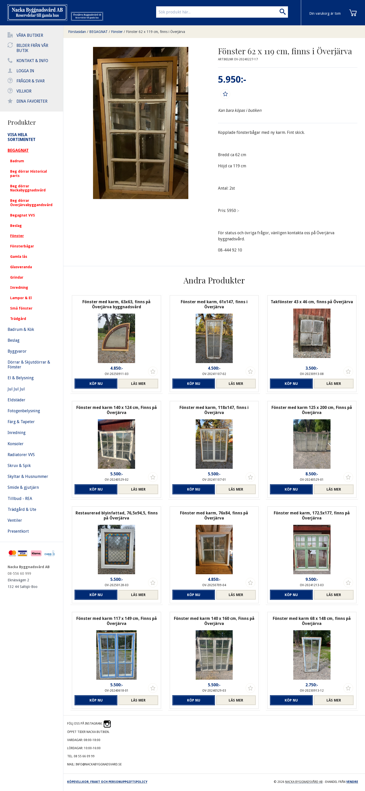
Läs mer (138, 384)
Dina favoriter (31, 101)
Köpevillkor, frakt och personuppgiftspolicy (107, 782)
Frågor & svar (30, 81)
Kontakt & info (32, 60)
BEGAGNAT (98, 32)
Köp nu (94, 384)
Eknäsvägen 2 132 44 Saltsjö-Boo (23, 583)
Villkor (23, 91)
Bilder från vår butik (32, 48)
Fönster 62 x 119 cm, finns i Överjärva (155, 32)
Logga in (25, 70)
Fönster (117, 32)
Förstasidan (77, 32)
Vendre (352, 782)
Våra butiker (29, 35)
